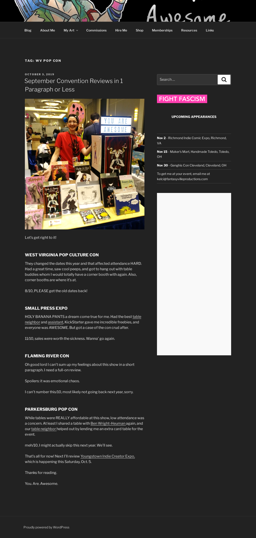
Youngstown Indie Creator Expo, (108, 456)
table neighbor (44, 429)
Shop (139, 30)
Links (210, 30)
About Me (47, 30)
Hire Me (121, 30)
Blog (27, 30)
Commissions (96, 30)
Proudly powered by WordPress (46, 527)
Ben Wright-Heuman (108, 423)
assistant (55, 322)
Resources (189, 30)
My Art (71, 30)
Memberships (162, 30)
